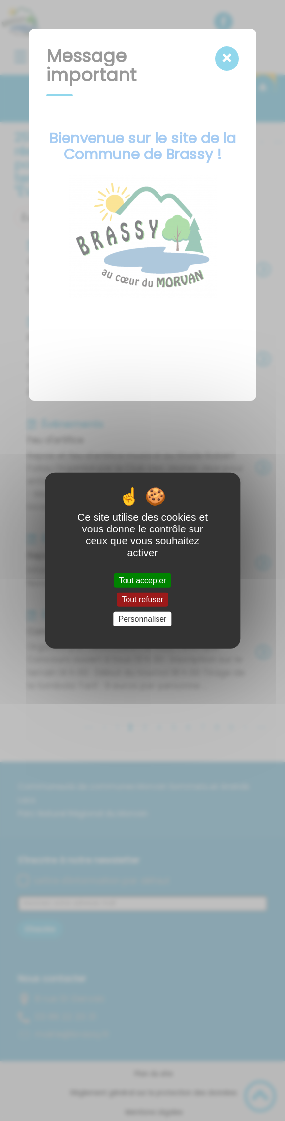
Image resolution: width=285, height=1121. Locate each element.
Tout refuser (142, 599)
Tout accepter (142, 580)
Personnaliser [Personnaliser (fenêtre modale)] (143, 619)
